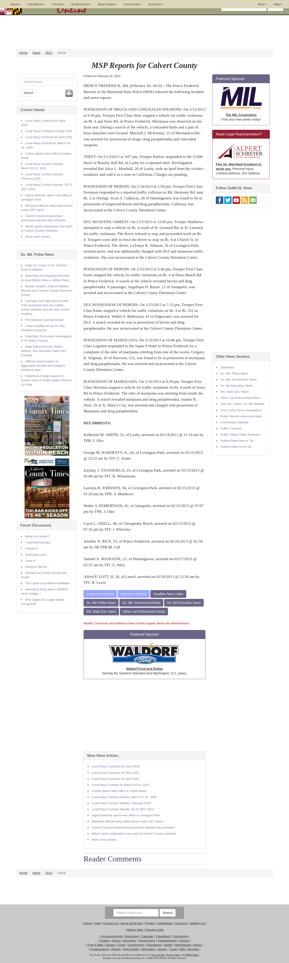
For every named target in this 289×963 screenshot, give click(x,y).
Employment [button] (81, 4)
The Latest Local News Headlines (47, 583)
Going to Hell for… (37, 566)
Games (110, 945)
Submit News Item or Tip (236, 440)
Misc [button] (262, 4)
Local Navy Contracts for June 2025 (116, 766)
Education (129, 940)
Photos (116, 949)
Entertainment (167, 940)
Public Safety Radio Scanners (240, 434)
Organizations (99, 949)
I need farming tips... (38, 542)
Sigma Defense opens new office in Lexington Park (126, 815)
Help (97, 923)
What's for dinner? (37, 536)
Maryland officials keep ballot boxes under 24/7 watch (127, 821)
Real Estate (131, 949)
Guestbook (154, 945)
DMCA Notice (192, 955)
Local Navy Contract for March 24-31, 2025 (120, 785)
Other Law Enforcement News (144, 611)
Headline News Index (168, 594)
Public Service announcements (241, 416)
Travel (173, 949)
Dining (116, 940)
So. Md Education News (184, 603)
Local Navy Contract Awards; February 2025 (121, 803)
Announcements (112, 936)
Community (180, 936)
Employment (147, 940)
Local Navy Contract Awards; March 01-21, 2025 (124, 797)
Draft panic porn (36, 554)
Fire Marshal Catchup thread (44, 320)
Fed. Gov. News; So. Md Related (242, 404)
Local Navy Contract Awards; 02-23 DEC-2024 (123, 809)
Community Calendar (234, 422)
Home (88, 923)
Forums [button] (58, 4)
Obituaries (227, 367)
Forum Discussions (36, 525)
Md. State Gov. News (101, 611)
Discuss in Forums (134, 594)
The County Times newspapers (241, 410)
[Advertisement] (144, 715)
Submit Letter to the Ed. (236, 446)
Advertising (164, 923)
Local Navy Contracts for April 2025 (48, 137)
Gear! (121, 945)
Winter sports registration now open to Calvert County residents (134, 833)
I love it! (30, 560)
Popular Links (154, 929)
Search (28, 93)
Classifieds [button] (36, 4)
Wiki (182, 949)
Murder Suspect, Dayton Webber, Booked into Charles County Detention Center (46, 291)
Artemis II (31, 548)
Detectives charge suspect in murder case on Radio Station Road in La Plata (46, 380)
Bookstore (132, 936)
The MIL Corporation (241, 115)
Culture (105, 940)
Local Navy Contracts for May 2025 (48, 131)
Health (168, 945)
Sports (162, 949)
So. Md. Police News (37, 254)
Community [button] (132, 4)
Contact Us (110, 923)
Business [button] (155, 4)
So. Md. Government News (141, 603)
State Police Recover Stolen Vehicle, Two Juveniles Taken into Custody (43, 351)
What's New (135, 929)
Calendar (147, 936)
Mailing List (197, 923)
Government (136, 945)
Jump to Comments (100, 594)
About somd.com (131, 923)
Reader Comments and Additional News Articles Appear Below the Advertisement (136, 623)
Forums (184, 940)
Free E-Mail (95, 945)
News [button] (15, 4)
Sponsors (181, 923)
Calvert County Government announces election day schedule (133, 827)
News (197, 945)
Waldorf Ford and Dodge (144, 669)
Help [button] (277, 4)
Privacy (150, 923)
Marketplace (183, 945)
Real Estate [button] (107, 4)
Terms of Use (158, 955)
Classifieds (163, 936)
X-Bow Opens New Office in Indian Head (119, 791)
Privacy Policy (173, 955)
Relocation (148, 949)
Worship (193, 949)
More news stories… (38, 236)
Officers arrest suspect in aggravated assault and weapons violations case (43, 366)
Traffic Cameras (231, 428)
